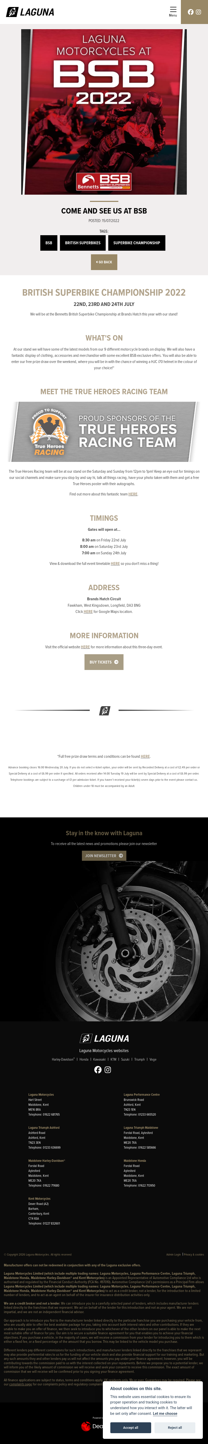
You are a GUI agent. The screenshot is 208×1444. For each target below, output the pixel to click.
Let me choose (165, 1413)
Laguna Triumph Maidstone (141, 1127)
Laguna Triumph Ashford (43, 1127)
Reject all (175, 1428)
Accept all (130, 1428)
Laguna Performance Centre (142, 1094)
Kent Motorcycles (39, 1198)
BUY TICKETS (101, 662)
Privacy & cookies (194, 1254)
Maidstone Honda (135, 1160)
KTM (113, 1059)
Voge (153, 1059)
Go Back (104, 262)
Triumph (139, 1059)
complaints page (20, 1384)
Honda (84, 1059)
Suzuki (125, 1059)
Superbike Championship (136, 243)
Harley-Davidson (63, 1059)
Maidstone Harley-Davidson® (46, 1160)
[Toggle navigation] (173, 12)
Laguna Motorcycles (41, 1094)
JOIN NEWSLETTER (100, 856)
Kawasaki (99, 1059)
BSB (48, 243)
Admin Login (173, 1254)
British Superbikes (83, 243)
